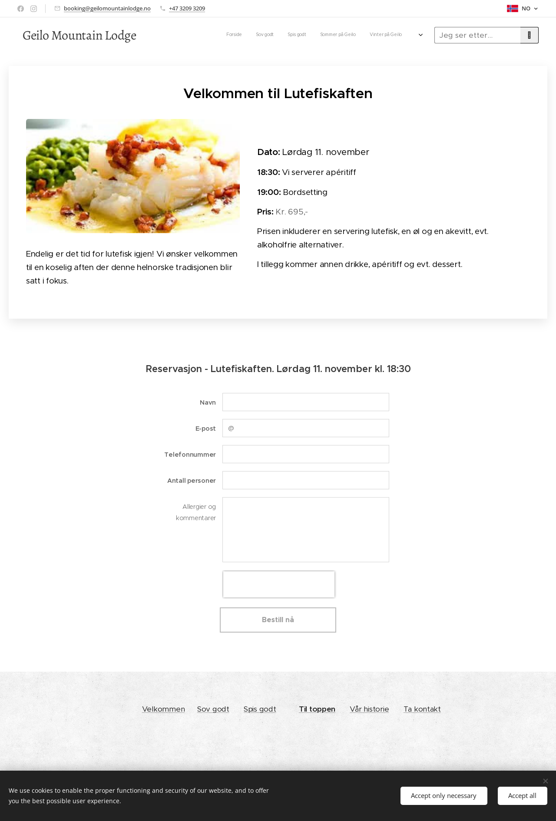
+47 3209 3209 (187, 8)
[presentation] (278, 584)
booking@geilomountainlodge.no (107, 8)
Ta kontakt (422, 709)
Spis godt (260, 709)
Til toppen (317, 709)
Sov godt (213, 709)
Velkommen (163, 709)
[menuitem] (316, 35)
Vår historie (369, 709)
